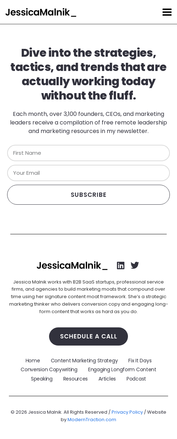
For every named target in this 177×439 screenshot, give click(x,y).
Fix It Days (139, 360)
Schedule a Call (88, 336)
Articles (107, 378)
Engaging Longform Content (122, 369)
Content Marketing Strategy (84, 360)
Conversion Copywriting (49, 369)
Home (33, 360)
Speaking (42, 378)
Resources (75, 378)
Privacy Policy (127, 412)
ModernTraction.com (92, 419)
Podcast (136, 378)
